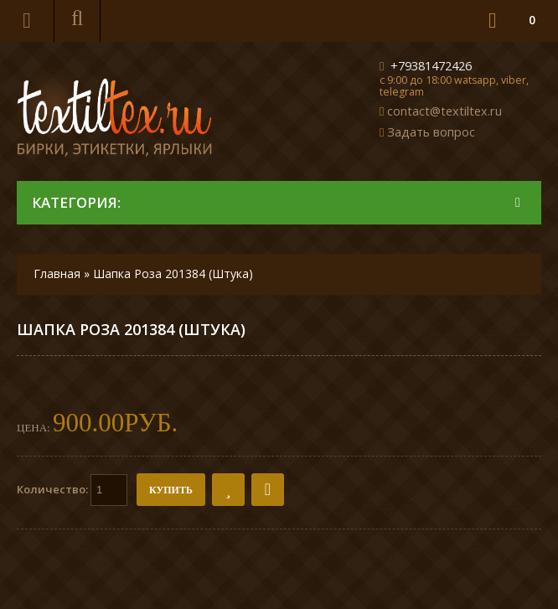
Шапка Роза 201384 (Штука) (173, 273)
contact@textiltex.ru (444, 110)
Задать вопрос (431, 131)
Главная (57, 273)
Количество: (72, 490)
